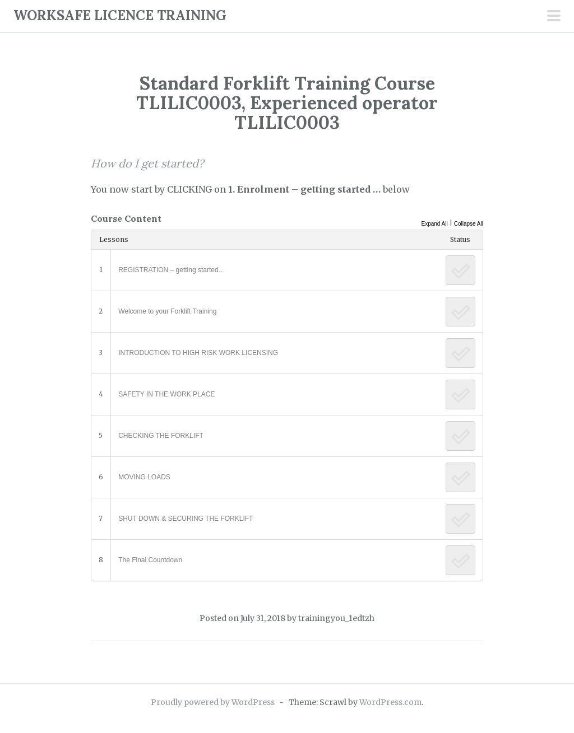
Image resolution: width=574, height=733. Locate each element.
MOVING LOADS (144, 477)
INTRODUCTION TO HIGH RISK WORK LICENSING (198, 353)
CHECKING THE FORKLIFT (160, 436)
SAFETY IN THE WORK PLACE (166, 394)
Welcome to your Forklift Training (167, 311)
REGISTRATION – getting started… (171, 270)
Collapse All (468, 224)
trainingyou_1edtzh (336, 618)
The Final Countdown (150, 560)
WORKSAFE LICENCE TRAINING (119, 15)
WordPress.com (390, 702)
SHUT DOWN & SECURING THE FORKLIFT (185, 518)
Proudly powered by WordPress (213, 702)
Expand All (434, 224)
